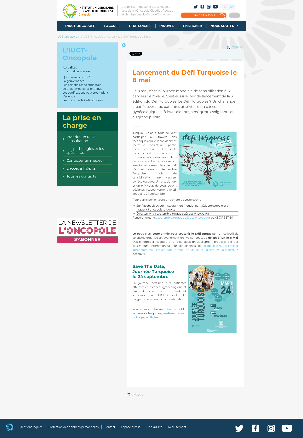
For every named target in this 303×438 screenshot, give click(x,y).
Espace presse (130, 427)
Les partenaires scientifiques (82, 85)
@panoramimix (143, 250)
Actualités (113, 36)
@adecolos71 (212, 246)
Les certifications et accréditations (86, 92)
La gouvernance (73, 81)
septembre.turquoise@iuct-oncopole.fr (184, 217)
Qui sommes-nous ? (76, 77)
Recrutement (177, 427)
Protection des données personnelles (73, 427)
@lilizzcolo (231, 246)
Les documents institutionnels (83, 100)
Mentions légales (31, 427)
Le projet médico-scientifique (82, 88)
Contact (110, 427)
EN (232, 6)
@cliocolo (228, 250)
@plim (210, 250)
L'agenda (69, 96)
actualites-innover (78, 71)
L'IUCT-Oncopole (92, 36)
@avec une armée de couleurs (179, 250)
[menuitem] (80, 26)
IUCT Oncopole (67, 36)
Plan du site (154, 427)
